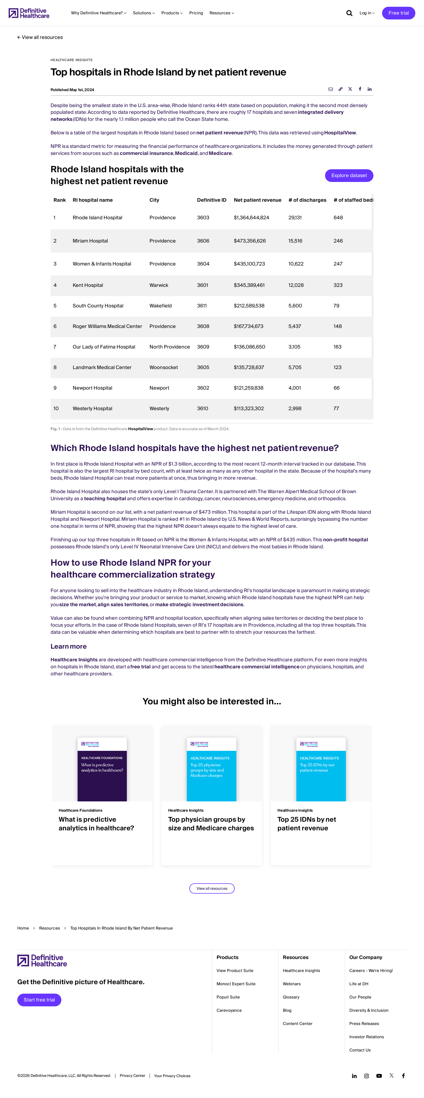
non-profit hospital (345, 540)
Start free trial (39, 1000)
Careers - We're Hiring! (371, 971)
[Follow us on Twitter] (391, 1076)
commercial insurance (146, 153)
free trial (140, 667)
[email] (330, 89)
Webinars (292, 984)
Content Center (298, 1024)
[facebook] (360, 89)
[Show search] (347, 12)
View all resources (42, 37)
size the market (77, 605)
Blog (287, 1010)
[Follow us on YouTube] (379, 1076)
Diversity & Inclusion (369, 1010)
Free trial (399, 13)
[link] (340, 89)
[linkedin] (369, 89)
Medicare (220, 153)
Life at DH (358, 984)
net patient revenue (219, 133)
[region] (212, 306)
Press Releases (364, 1024)
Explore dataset (349, 175)
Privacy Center (132, 1076)
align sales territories (123, 605)
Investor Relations (366, 1037)
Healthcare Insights (74, 660)
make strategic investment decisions (199, 605)
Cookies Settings (172, 1076)
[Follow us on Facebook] (403, 1076)
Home (23, 928)
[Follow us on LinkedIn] (354, 1076)
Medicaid (186, 153)
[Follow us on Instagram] (366, 1076)
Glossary (291, 997)
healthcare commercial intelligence (257, 667)
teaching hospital (105, 499)
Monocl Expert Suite (236, 984)
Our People (360, 997)
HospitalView (340, 133)
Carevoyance (229, 1010)
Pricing (196, 12)
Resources (49, 928)
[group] (102, 792)
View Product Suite (235, 971)
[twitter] (350, 89)
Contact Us (360, 1050)
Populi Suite (228, 997)
